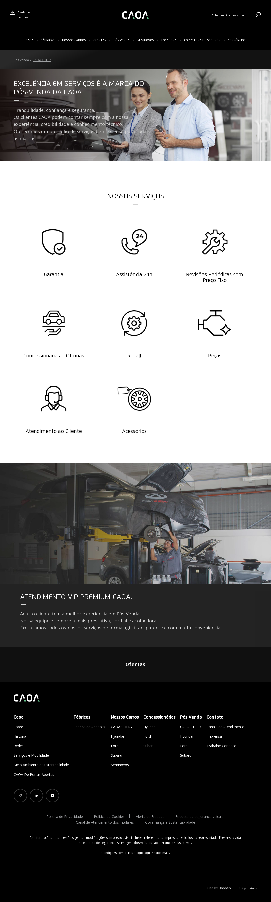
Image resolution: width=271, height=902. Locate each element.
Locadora (169, 40)
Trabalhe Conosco (221, 745)
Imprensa (214, 736)
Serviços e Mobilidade (31, 755)
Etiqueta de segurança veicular (200, 816)
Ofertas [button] (99, 40)
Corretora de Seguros (202, 40)
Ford (114, 745)
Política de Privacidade (64, 816)
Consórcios (237, 40)
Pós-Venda (21, 60)
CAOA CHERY (42, 60)
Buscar (258, 14)
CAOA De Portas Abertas (34, 774)
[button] (74, 41)
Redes (19, 745)
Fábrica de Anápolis (89, 726)
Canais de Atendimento (225, 726)
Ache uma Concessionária (229, 15)
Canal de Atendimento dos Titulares (105, 822)
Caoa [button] (29, 40)
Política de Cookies (109, 816)
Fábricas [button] (48, 40)
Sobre (18, 726)
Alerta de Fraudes (20, 14)
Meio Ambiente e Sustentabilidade (41, 764)
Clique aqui (142, 853)
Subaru (116, 755)
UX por (248, 888)
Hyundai (117, 736)
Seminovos (145, 40)
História (20, 736)
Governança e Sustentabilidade (170, 822)
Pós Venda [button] (122, 40)
